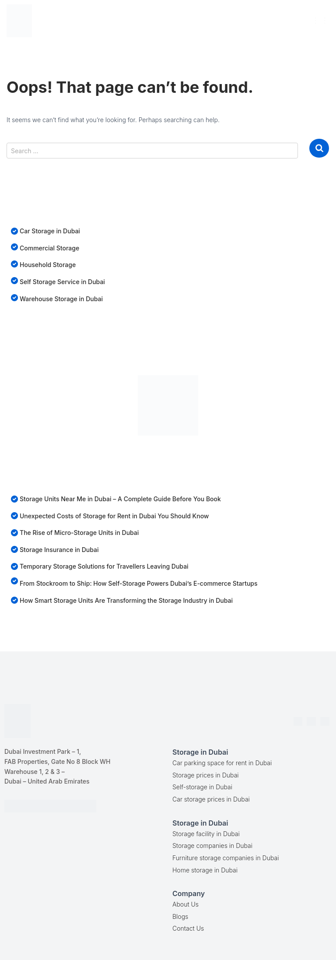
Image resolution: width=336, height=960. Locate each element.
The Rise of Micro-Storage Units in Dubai (79, 532)
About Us (185, 904)
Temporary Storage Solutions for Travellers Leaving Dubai (104, 566)
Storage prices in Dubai (205, 775)
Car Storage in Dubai (50, 231)
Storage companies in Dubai (212, 845)
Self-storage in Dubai (202, 787)
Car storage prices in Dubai (211, 799)
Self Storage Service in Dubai (62, 281)
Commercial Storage (49, 248)
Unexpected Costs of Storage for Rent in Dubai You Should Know (114, 516)
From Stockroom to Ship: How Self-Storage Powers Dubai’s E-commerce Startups (139, 583)
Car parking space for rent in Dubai (222, 763)
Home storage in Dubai (205, 870)
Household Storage (48, 264)
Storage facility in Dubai (206, 833)
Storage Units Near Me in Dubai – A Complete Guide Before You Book (120, 499)
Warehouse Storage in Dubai (61, 298)
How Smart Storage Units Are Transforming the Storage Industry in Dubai (126, 600)
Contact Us (188, 928)
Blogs (180, 916)
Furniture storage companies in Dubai (225, 858)
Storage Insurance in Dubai (59, 549)
